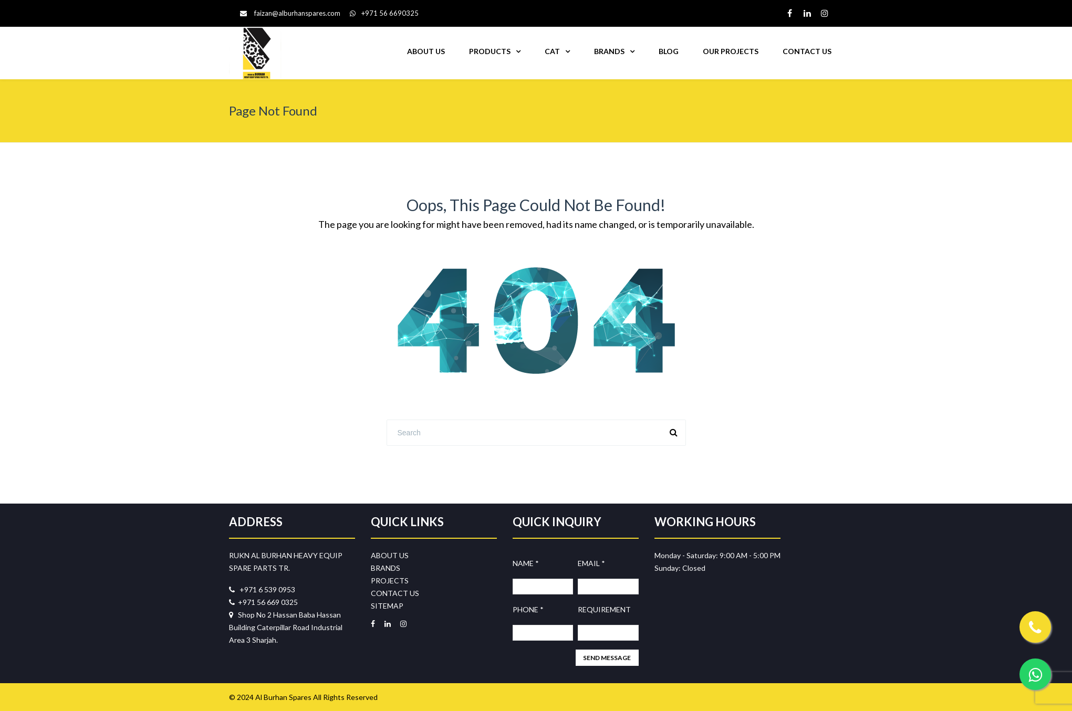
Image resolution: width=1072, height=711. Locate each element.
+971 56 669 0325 (263, 602)
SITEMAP (387, 605)
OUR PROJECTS (730, 51)
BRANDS (609, 51)
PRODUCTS (490, 51)
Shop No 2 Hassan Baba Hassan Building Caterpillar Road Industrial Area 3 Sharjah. (285, 627)
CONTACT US (807, 51)
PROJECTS (390, 580)
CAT (552, 51)
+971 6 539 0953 (262, 589)
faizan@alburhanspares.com (297, 13)
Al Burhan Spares (283, 697)
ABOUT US (426, 51)
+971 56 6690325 (384, 13)
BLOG (669, 51)
